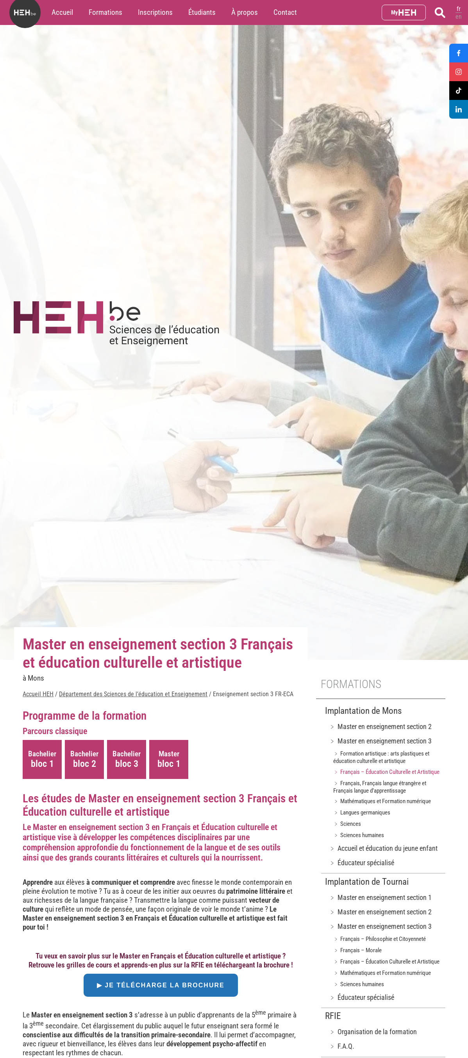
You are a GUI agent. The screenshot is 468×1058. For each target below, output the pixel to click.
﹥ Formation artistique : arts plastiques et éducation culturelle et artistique (381, 757)
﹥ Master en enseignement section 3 (380, 741)
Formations (105, 12)
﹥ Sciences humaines (358, 835)
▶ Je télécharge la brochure (161, 985)
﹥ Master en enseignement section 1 (380, 897)
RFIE (333, 1016)
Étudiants (202, 12)
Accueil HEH (38, 694)
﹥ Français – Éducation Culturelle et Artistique (386, 771)
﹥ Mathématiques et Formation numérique (382, 801)
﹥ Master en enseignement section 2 (380, 726)
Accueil (62, 12)
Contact (285, 12)
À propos (244, 12)
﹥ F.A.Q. (341, 1046)
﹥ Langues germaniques (361, 812)
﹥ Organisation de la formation (373, 1032)
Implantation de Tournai (367, 882)
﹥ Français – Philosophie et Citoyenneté (379, 938)
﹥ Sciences (347, 823)
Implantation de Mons (363, 711)
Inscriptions (155, 12)
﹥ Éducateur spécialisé (361, 863)
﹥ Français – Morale (357, 950)
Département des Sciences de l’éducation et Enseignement (133, 694)
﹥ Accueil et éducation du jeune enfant (383, 848)
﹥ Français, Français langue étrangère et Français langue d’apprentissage (379, 787)
